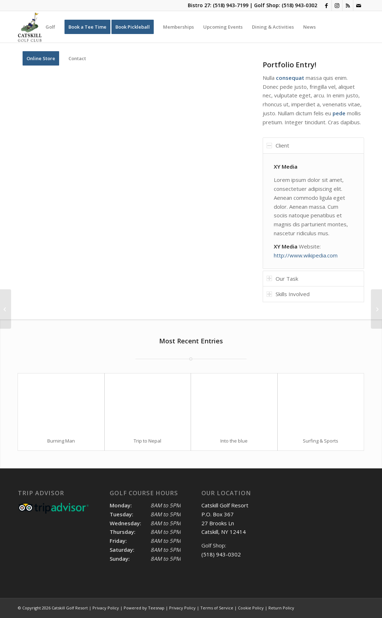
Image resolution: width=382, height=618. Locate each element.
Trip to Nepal (147, 441)
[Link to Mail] (358, 5)
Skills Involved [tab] (288, 294)
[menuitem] (29, 27)
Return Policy (281, 607)
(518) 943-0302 (299, 5)
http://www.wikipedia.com (306, 255)
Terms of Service (216, 607)
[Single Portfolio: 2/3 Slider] (376, 309)
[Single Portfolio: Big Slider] (5, 309)
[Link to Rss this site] (348, 5)
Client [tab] (278, 145)
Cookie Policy (251, 607)
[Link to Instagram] (337, 5)
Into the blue (234, 441)
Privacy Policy (182, 607)
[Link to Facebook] (326, 5)
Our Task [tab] (282, 278)
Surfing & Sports (320, 441)
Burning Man (61, 441)
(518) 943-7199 (230, 5)
